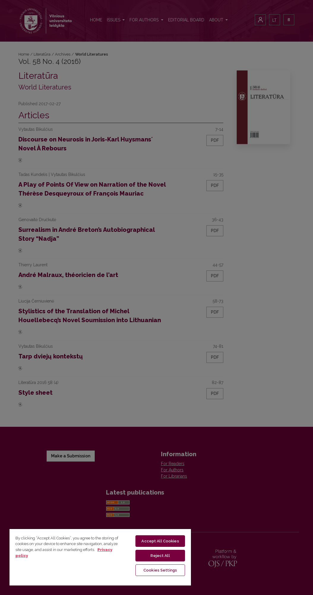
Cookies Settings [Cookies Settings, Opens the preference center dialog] (160, 570)
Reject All (160, 555)
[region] (100, 556)
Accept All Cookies (160, 541)
